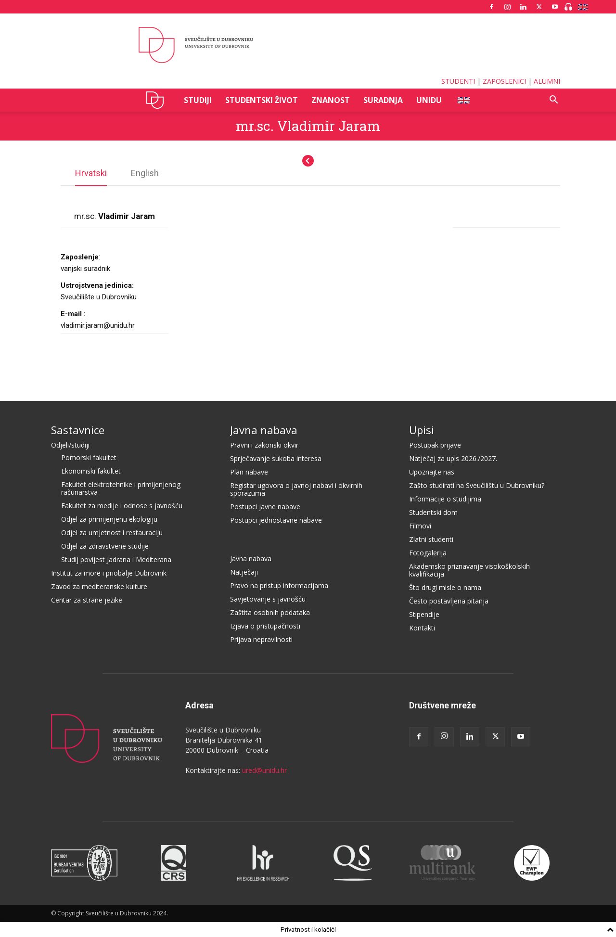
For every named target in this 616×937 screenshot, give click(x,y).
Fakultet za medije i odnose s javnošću (121, 505)
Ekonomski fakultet (91, 470)
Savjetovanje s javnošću (268, 598)
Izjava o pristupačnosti (265, 625)
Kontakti (422, 627)
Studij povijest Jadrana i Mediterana (116, 559)
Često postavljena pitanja (448, 600)
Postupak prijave (435, 444)
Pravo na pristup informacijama (279, 585)
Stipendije (424, 614)
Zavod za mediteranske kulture (99, 586)
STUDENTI (458, 81)
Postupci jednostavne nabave (276, 520)
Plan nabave (249, 471)
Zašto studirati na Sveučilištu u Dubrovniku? (476, 485)
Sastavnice (77, 430)
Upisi (421, 430)
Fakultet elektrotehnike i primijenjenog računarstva (120, 488)
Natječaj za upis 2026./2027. (453, 458)
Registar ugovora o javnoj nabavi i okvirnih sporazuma (296, 489)
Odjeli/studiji (70, 444)
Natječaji (244, 572)
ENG (463, 100)
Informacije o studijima (445, 498)
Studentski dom (433, 512)
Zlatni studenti (431, 539)
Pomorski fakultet (88, 457)
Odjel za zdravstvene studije (105, 546)
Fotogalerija (428, 552)
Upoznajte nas (431, 471)
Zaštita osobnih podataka (270, 612)
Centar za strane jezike (86, 599)
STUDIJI (198, 100)
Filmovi (420, 525)
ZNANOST (330, 100)
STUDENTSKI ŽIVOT (261, 100)
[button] (553, 100)
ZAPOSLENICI (504, 81)
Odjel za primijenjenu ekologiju (109, 519)
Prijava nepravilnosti (261, 639)
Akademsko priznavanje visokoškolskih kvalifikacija (469, 570)
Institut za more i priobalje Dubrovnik (109, 573)
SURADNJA (383, 100)
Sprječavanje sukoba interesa (275, 458)
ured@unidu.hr (264, 770)
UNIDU (157, 100)
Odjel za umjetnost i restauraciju (112, 532)
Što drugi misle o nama (445, 587)
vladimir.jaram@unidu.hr (98, 325)
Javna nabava (263, 430)
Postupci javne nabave (265, 506)
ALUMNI (547, 81)
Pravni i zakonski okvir (264, 444)
